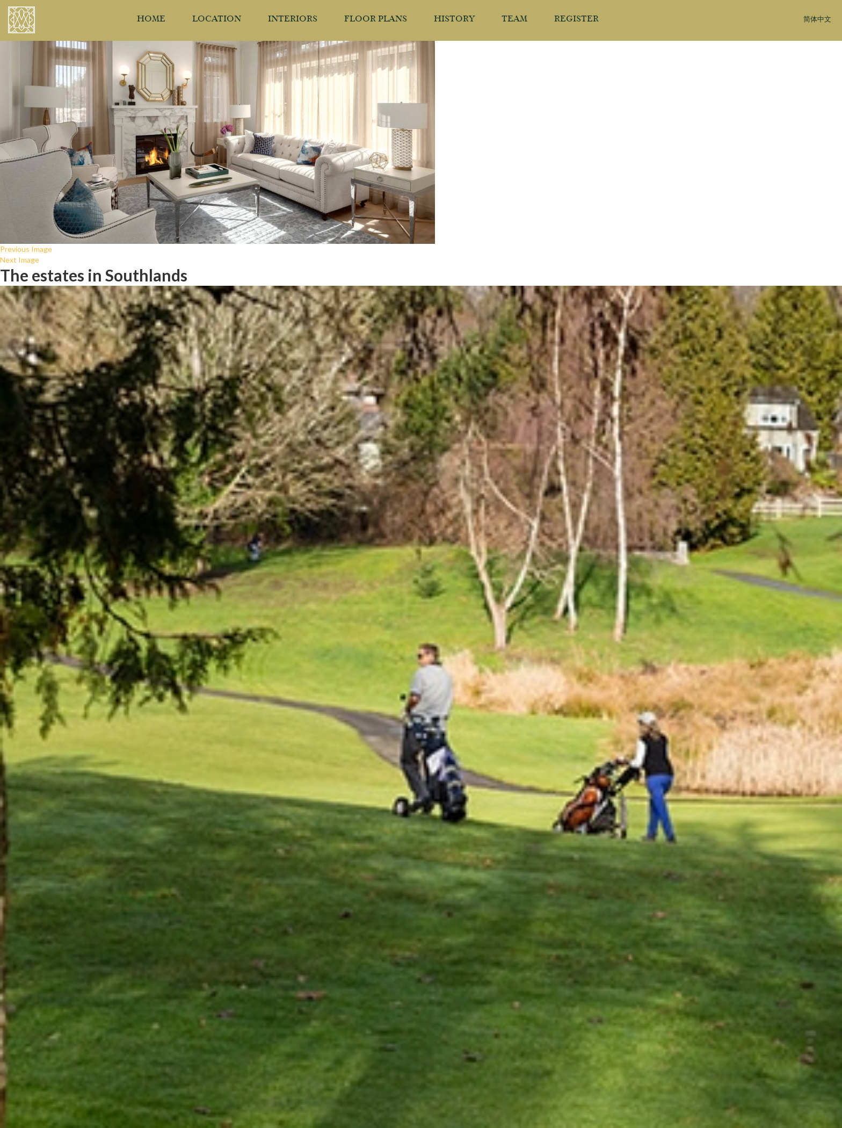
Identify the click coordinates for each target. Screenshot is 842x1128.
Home (151, 20)
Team (514, 20)
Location (216, 20)
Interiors (292, 20)
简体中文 (817, 19)
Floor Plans (375, 20)
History (454, 20)
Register (576, 20)
